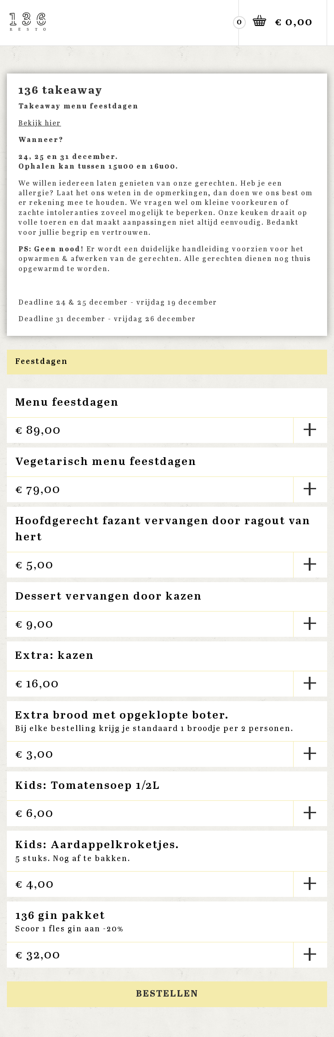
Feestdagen (41, 361)
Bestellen (167, 994)
